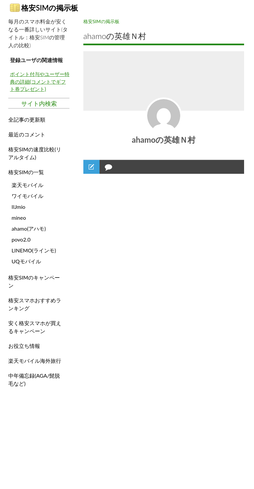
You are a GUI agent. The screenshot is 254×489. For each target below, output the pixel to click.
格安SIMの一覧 (26, 172)
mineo (19, 217)
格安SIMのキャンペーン (34, 281)
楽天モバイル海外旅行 (34, 360)
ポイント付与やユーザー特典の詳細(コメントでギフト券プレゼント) (39, 81)
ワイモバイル (27, 196)
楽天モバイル (27, 185)
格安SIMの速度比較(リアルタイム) (34, 153)
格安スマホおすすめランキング (34, 304)
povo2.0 (21, 239)
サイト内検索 (39, 103)
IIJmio (18, 207)
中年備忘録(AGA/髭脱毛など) (34, 379)
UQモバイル (26, 261)
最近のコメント (26, 134)
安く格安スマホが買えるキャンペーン (34, 327)
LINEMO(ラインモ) (34, 250)
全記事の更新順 (26, 119)
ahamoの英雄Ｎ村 (164, 139)
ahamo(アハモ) (29, 228)
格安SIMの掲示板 (44, 7)
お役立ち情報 (24, 346)
